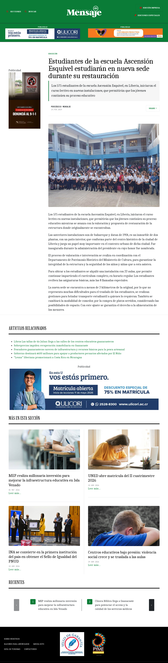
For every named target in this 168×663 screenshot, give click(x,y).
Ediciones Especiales (146, 15)
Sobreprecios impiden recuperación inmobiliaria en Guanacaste (51, 345)
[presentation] (16, 605)
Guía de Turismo (12, 649)
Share (152, 108)
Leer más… (15, 493)
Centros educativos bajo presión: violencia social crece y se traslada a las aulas (122, 554)
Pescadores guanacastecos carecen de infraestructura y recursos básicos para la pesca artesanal (69, 349)
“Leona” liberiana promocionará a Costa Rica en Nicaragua (48, 357)
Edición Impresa (149, 7)
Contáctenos (30, 649)
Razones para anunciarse (16, 644)
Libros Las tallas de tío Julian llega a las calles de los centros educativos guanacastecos (64, 341)
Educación (52, 54)
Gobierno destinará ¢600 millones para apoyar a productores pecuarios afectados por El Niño (67, 353)
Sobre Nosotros (12, 639)
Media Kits (38, 644)
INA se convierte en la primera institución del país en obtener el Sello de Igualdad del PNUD (43, 557)
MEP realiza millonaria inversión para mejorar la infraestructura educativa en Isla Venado (44, 480)
